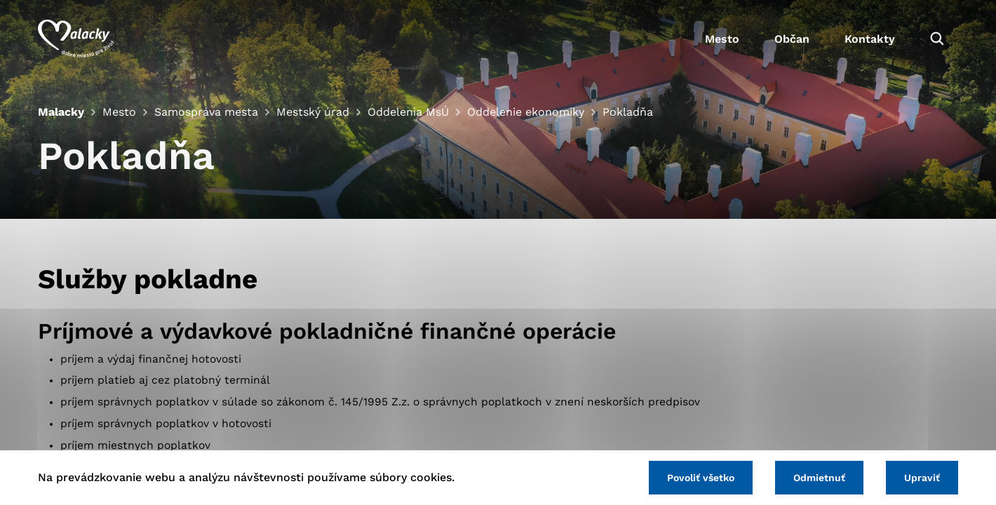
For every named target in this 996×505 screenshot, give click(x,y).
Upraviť (922, 477)
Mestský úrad (312, 112)
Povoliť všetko (700, 477)
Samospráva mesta (206, 112)
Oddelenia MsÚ (408, 112)
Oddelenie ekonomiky (525, 112)
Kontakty (869, 39)
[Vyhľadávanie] (937, 39)
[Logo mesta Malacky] (76, 39)
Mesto (722, 39)
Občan (791, 39)
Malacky (61, 112)
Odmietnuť (819, 477)
